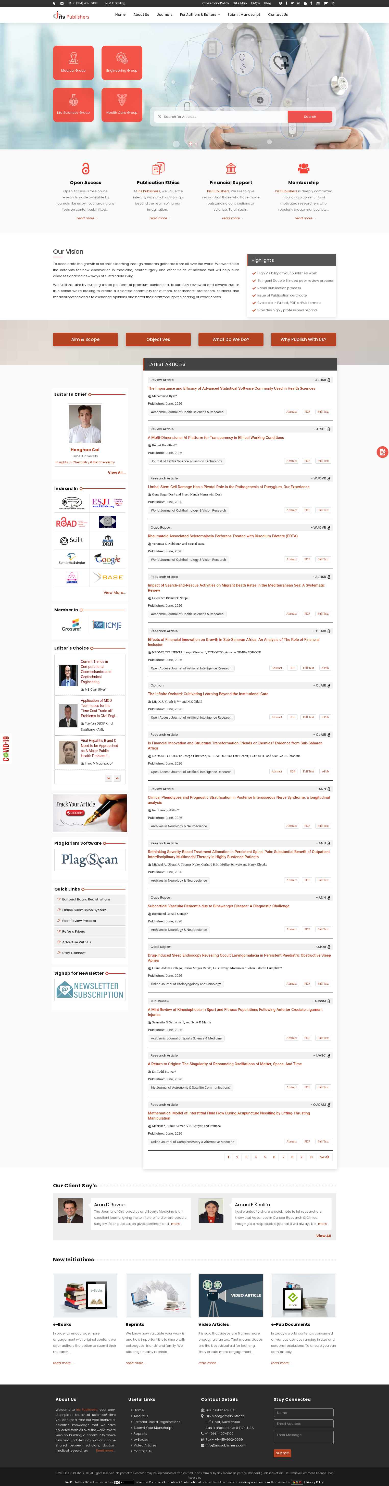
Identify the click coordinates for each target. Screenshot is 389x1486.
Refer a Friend (71, 931)
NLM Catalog (115, 3)
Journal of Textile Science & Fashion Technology (186, 461)
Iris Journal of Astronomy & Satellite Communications (190, 1087)
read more (85, 218)
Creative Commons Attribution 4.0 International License (174, 1482)
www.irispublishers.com (254, 1482)
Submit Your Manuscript (151, 1427)
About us (139, 1416)
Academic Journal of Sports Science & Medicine (186, 1038)
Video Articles (144, 1445)
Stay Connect (71, 952)
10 (311, 1157)
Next (324, 1157)
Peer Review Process (76, 920)
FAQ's (255, 3)
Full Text (323, 411)
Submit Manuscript (244, 14)
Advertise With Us (74, 942)
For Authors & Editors (200, 14)
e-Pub (325, 668)
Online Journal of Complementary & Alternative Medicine (192, 1142)
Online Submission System (81, 910)
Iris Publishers (149, 191)
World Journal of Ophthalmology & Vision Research (188, 510)
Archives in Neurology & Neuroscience (179, 826)
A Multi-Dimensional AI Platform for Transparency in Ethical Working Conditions (216, 437)
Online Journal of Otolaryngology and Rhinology (186, 984)
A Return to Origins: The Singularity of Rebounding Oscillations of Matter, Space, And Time (225, 1064)
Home (120, 14)
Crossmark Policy (215, 3)
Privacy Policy (315, 1482)
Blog (267, 3)
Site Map (240, 3)
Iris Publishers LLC (77, 1482)
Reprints (139, 1433)
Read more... (106, 1450)
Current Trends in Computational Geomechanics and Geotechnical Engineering (96, 671)
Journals (164, 14)
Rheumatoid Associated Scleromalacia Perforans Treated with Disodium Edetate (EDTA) (223, 536)
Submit (282, 1453)
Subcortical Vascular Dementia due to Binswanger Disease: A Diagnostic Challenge (219, 906)
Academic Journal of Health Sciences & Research (187, 412)
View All (323, 1235)
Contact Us (278, 14)
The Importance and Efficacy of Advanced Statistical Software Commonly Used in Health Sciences (231, 388)
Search (277, 116)
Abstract (291, 411)
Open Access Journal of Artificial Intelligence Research (191, 668)
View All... (117, 472)
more (175, 1223)
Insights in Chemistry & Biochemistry (85, 462)
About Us (141, 14)
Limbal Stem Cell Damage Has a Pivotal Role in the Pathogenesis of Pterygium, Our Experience (229, 487)
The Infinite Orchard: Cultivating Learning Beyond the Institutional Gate (208, 694)
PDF (307, 411)
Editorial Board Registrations (83, 899)
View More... (115, 592)
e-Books (139, 1439)
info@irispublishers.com (226, 1445)
